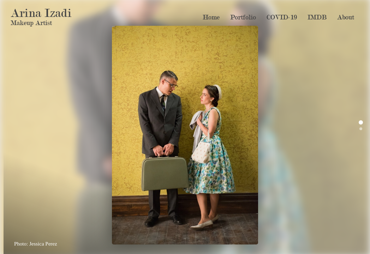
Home (211, 17)
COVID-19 (282, 17)
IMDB (317, 17)
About (345, 17)
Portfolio (243, 17)
